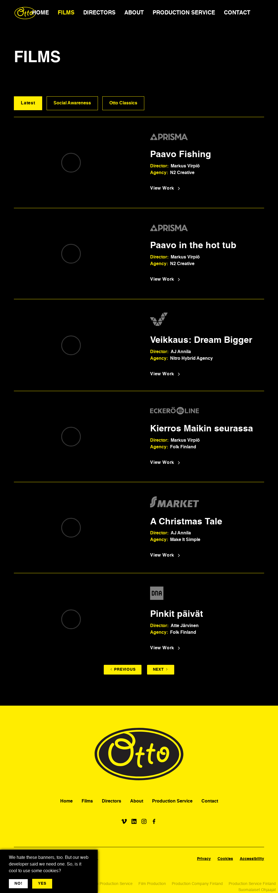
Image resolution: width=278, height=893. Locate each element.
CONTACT (237, 13)
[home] (25, 13)
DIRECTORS (99, 13)
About (136, 801)
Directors (111, 801)
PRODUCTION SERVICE (184, 13)
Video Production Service (111, 884)
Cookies (225, 859)
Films (87, 801)
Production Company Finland (197, 884)
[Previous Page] (122, 670)
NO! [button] (18, 884)
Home (66, 801)
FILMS (66, 13)
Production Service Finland (252, 884)
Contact (209, 801)
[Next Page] (160, 670)
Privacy (204, 859)
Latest (28, 103)
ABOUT (134, 13)
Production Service (172, 801)
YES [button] (42, 884)
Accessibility (252, 859)
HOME (40, 13)
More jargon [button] (68, 883)
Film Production (152, 884)
